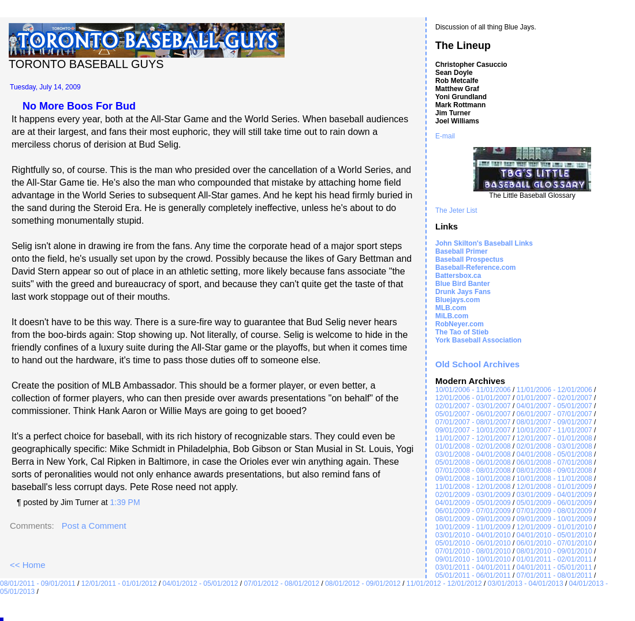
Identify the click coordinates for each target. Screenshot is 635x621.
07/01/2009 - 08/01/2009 (554, 511)
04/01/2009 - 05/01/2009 (473, 503)
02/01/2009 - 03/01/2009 (473, 495)
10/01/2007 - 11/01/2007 (554, 430)
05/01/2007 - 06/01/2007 (473, 414)
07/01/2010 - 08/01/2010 (473, 551)
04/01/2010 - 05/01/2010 (554, 535)
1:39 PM (125, 502)
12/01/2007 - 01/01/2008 (554, 438)
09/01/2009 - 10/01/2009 (554, 519)
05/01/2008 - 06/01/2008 (473, 462)
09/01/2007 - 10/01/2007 (473, 430)
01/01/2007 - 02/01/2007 (554, 398)
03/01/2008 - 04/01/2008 (473, 454)
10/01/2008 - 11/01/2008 (554, 479)
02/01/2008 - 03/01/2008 (554, 446)
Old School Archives (477, 364)
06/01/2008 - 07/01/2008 (554, 462)
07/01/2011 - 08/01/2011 (554, 575)
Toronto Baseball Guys (86, 64)
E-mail (445, 136)
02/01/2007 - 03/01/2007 (473, 406)
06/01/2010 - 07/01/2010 (554, 543)
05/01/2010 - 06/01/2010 (473, 543)
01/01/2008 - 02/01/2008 (473, 446)
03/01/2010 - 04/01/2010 (473, 535)
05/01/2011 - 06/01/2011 (473, 575)
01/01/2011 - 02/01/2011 (554, 559)
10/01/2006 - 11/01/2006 (473, 390)
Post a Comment (94, 525)
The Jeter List (456, 210)
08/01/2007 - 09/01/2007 (554, 422)
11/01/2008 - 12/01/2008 (473, 487)
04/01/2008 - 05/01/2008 (554, 454)
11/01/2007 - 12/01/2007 (473, 438)
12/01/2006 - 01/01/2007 (473, 398)
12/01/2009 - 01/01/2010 (554, 527)
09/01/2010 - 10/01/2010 (473, 559)
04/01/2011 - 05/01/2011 (554, 567)
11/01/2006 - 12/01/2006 (554, 390)
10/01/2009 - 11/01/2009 (473, 527)
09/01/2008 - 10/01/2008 (473, 479)
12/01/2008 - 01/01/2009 (554, 487)
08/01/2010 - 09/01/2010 (554, 551)
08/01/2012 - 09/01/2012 (363, 583)
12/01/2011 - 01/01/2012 (119, 583)
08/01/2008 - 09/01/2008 (554, 470)
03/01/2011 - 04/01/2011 (473, 567)
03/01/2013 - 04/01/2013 (525, 583)
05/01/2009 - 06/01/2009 (554, 503)
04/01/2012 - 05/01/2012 (200, 583)
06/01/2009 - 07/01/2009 (473, 511)
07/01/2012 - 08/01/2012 (281, 583)
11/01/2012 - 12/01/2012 (444, 583)
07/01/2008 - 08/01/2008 (473, 470)
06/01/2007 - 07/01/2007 (554, 414)
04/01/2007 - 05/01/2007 (554, 406)
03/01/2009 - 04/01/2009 (554, 495)
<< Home (28, 565)
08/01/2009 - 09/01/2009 (473, 519)
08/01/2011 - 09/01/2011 (38, 583)
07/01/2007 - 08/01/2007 (473, 422)
